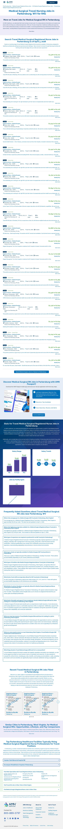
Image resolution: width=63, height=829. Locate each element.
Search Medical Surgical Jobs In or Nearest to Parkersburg (31, 371)
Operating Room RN (27, 779)
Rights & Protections (34, 825)
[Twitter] (8, 818)
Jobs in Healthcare (28, 807)
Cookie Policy (42, 825)
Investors (38, 814)
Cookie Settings (50, 825)
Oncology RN (26, 777)
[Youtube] (18, 818)
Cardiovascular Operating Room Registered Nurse (11, 779)
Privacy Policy (26, 825)
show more (57, 61)
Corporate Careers (40, 811)
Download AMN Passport (38, 414)
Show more (31, 733)
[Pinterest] (13, 818)
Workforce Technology (26, 816)
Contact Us (51, 807)
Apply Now (52, 2)
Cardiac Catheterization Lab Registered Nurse (10, 774)
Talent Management (28, 813)
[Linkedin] (10, 818)
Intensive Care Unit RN (28, 775)
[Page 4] (33, 716)
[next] (58, 702)
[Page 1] (29, 716)
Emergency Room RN (28, 773)
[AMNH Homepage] (9, 2)
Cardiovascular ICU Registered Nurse (12, 776)
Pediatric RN (44, 773)
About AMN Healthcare (39, 808)
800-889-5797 (12, 813)
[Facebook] (5, 818)
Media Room (39, 817)
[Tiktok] (15, 818)
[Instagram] (5, 820)
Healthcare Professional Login (53, 814)
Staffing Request (52, 810)
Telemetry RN (44, 778)
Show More (31, 31)
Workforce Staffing (28, 810)
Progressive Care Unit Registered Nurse (49, 776)
